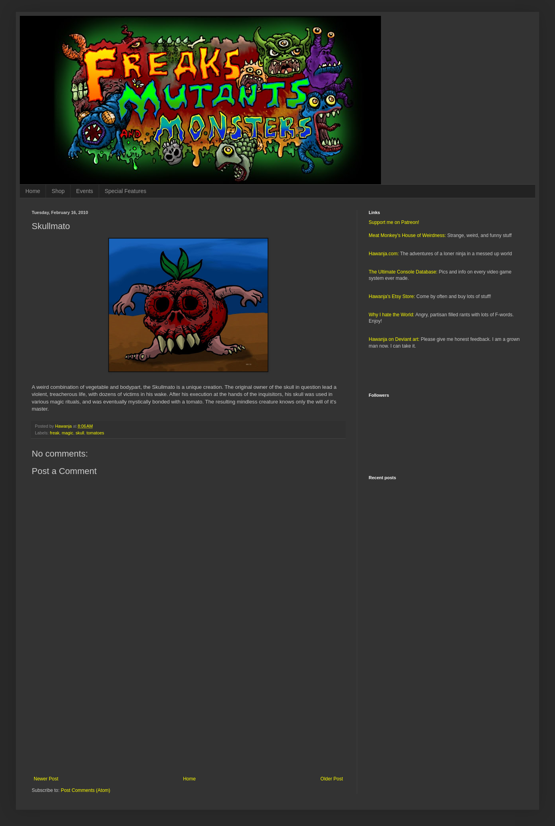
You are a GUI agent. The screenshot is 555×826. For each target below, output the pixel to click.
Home (32, 191)
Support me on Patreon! (394, 222)
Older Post (331, 779)
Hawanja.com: (384, 253)
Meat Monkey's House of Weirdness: (407, 235)
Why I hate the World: (391, 314)
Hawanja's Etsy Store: (392, 296)
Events (84, 191)
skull (80, 432)
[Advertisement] (188, 710)
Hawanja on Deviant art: (394, 339)
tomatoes (95, 432)
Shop (58, 191)
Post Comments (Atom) (85, 790)
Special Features (125, 191)
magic (67, 432)
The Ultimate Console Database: (403, 272)
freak (54, 432)
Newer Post (46, 779)
